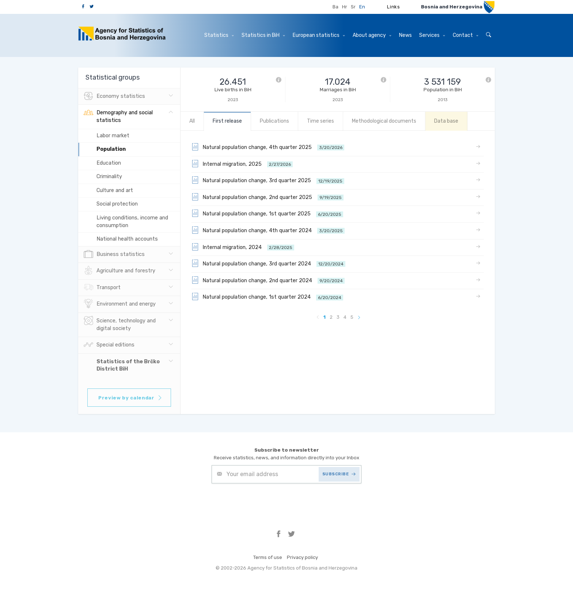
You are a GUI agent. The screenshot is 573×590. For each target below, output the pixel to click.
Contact (465, 35)
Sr (353, 6)
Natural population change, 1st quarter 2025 (267, 213)
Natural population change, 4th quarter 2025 (267, 146)
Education (108, 163)
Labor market (112, 136)
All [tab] (192, 121)
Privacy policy (302, 557)
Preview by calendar (130, 398)
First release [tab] (227, 121)
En (362, 6)
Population (111, 149)
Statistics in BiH (263, 35)
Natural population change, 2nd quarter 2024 (268, 280)
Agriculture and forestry (119, 271)
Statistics (219, 35)
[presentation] (267, 501)
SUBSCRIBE (339, 474)
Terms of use (267, 557)
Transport (102, 287)
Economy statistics (114, 96)
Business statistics (114, 254)
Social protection (117, 204)
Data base (446, 121)
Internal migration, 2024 (242, 246)
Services (432, 35)
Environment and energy (120, 304)
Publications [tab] (274, 121)
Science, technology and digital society (120, 324)
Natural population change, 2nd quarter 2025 (267, 196)
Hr (344, 6)
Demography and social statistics (118, 115)
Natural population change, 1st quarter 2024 (267, 296)
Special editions (109, 345)
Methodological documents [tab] (384, 121)
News (405, 35)
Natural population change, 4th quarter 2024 (268, 230)
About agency (372, 35)
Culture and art (114, 190)
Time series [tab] (320, 121)
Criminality (109, 176)
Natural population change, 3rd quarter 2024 (268, 263)
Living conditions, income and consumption (132, 222)
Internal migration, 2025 (242, 163)
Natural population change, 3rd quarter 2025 (267, 180)
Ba (335, 6)
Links (393, 6)
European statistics (319, 35)
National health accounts (127, 239)
